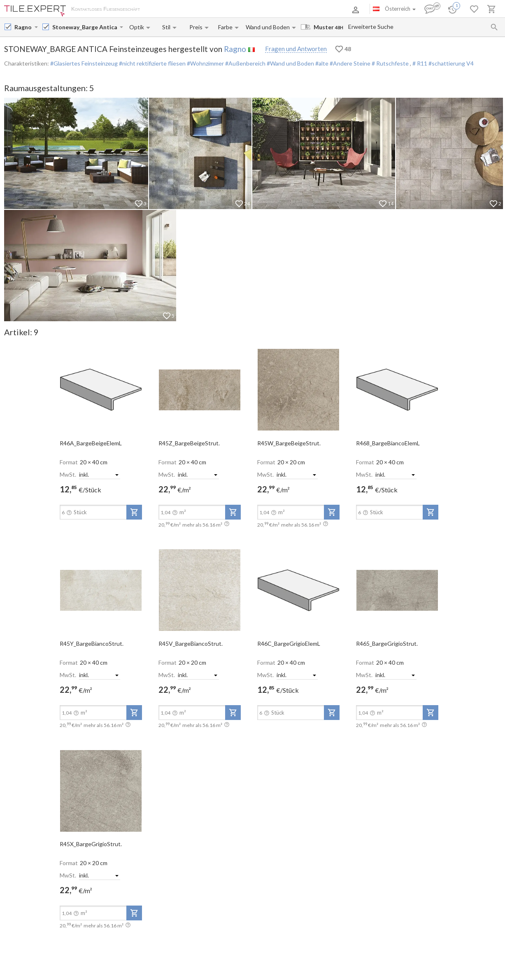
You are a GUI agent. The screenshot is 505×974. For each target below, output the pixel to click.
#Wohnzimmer (205, 63)
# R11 (420, 63)
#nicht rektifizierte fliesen (152, 63)
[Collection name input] (85, 27)
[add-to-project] (134, 512)
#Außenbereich (244, 63)
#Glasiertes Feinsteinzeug (84, 63)
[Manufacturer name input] (24, 27)
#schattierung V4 (451, 63)
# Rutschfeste (390, 63)
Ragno (235, 49)
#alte (321, 63)
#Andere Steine (349, 63)
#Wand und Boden (289, 63)
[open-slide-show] (101, 389)
